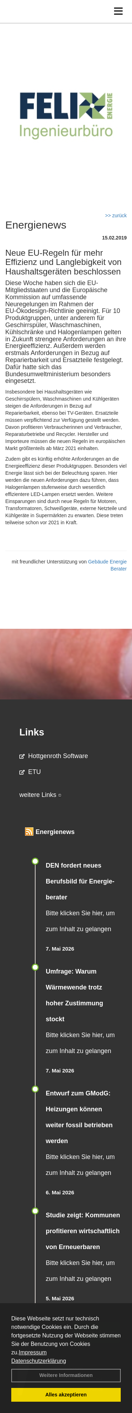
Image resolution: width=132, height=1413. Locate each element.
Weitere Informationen (66, 1375)
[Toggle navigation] (118, 11)
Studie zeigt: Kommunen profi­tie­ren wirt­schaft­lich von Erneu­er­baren (83, 1231)
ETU (30, 771)
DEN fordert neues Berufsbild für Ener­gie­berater (80, 881)
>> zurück (116, 215)
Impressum (32, 1352)
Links (31, 732)
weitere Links (40, 794)
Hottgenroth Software (53, 755)
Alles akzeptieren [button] (66, 1394)
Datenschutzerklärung (38, 1361)
